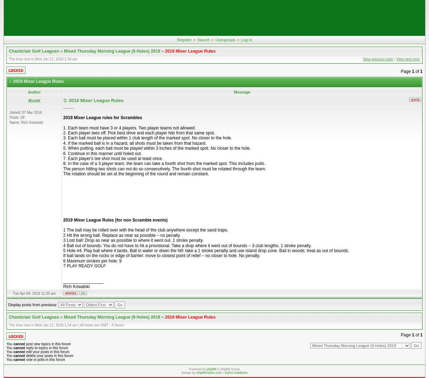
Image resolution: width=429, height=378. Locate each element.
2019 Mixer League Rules (190, 51)
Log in (246, 40)
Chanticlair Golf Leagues (34, 51)
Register (184, 40)
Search (203, 40)
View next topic (408, 59)
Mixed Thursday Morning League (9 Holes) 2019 (112, 51)
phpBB (211, 369)
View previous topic (378, 59)
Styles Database (236, 372)
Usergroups (225, 40)
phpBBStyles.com (209, 372)
